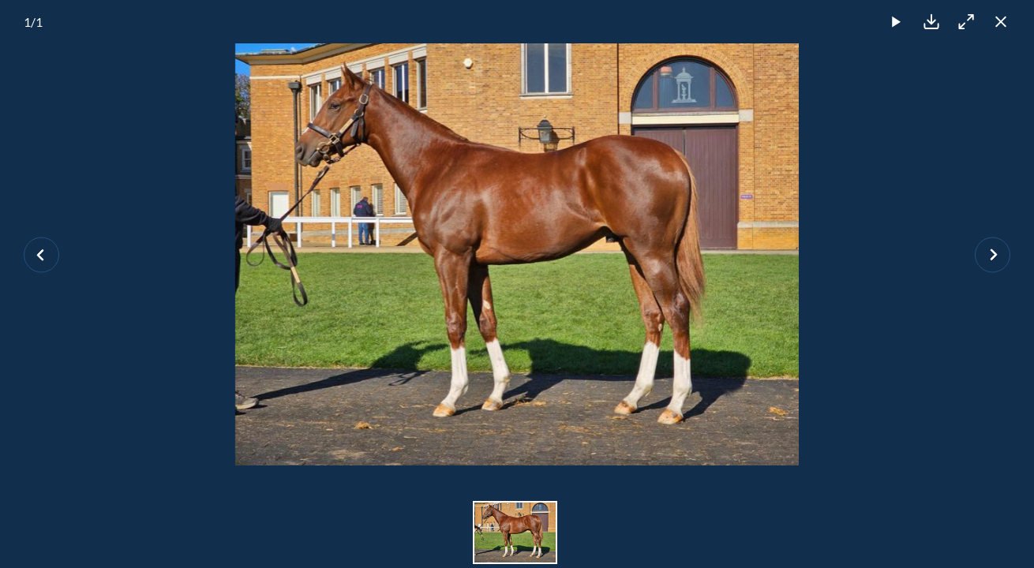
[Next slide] (992, 254)
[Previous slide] (41, 254)
